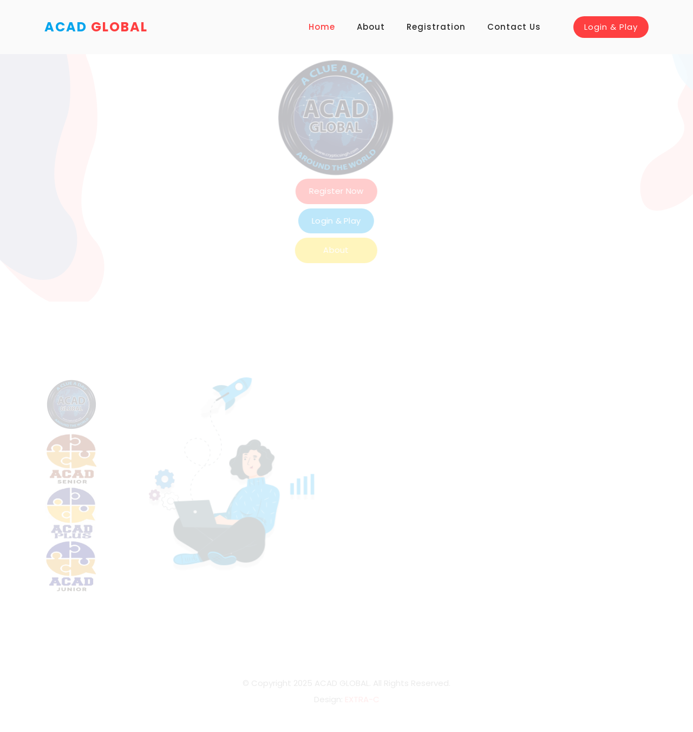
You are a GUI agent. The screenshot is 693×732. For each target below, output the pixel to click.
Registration (436, 26)
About (371, 26)
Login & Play (611, 26)
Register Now (389, 191)
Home (322, 26)
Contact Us (514, 26)
